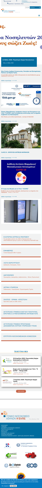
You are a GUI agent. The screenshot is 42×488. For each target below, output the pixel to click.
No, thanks (13, 486)
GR (28, 7)
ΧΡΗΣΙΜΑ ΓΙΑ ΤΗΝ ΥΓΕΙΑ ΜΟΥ (7, 433)
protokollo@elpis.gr (26, 2)
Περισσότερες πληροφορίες (7, 483)
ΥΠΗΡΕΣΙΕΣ (4, 426)
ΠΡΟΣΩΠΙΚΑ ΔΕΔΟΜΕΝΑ (6, 434)
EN (26, 7)
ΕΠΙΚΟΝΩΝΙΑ (4, 431)
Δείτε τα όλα (21, 391)
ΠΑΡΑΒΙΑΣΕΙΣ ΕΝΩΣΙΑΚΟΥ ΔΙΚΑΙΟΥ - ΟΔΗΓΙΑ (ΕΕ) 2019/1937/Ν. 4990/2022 (17, 435)
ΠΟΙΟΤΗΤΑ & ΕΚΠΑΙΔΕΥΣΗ (7, 429)
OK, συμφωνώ (5, 486)
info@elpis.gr (24, 0)
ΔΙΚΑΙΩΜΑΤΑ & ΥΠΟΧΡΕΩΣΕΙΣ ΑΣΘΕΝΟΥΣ (10, 427)
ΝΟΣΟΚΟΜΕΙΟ (4, 425)
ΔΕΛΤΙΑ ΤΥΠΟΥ (4, 430)
